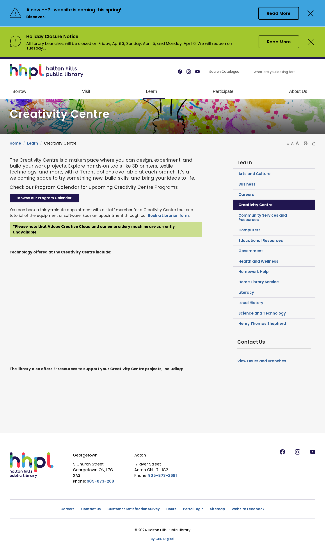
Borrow (19, 91)
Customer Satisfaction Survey (133, 509)
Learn (151, 91)
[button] (288, 144)
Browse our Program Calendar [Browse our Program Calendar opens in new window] (44, 197)
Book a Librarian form (168, 215)
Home (15, 143)
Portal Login (193, 509)
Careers (67, 509)
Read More (279, 13)
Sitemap (217, 509)
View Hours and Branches (261, 361)
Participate (223, 91)
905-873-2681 (101, 481)
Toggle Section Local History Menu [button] (311, 303)
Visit (86, 91)
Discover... (37, 16)
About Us (298, 91)
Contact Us (91, 509)
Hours (171, 509)
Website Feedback (248, 509)
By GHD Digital (162, 539)
